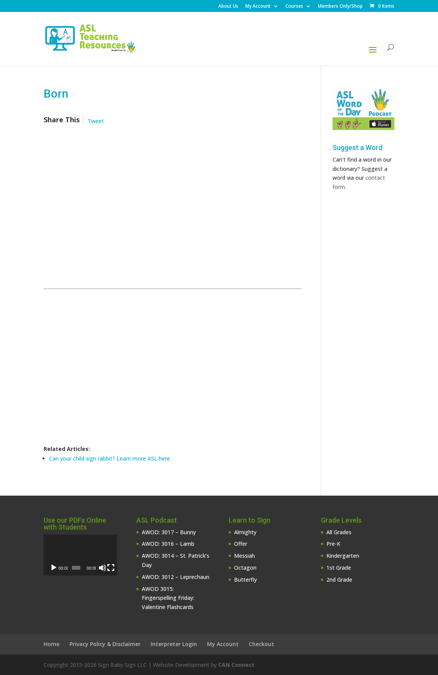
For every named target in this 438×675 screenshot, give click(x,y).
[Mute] (102, 568)
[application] (80, 555)
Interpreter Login (174, 644)
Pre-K (333, 543)
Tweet (96, 121)
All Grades (338, 532)
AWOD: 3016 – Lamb (168, 543)
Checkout (261, 644)
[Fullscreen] (111, 568)
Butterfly (245, 579)
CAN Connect (236, 664)
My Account (258, 6)
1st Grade (338, 567)
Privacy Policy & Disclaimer (105, 644)
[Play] (54, 568)
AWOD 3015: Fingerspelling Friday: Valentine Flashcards (168, 598)
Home (51, 644)
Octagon (245, 567)
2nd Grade (339, 579)
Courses (294, 6)
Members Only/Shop (340, 6)
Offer (240, 543)
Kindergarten (342, 555)
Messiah (244, 555)
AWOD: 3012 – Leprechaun (175, 576)
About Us (228, 6)
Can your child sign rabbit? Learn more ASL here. (110, 458)
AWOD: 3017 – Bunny (169, 532)
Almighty (245, 532)
